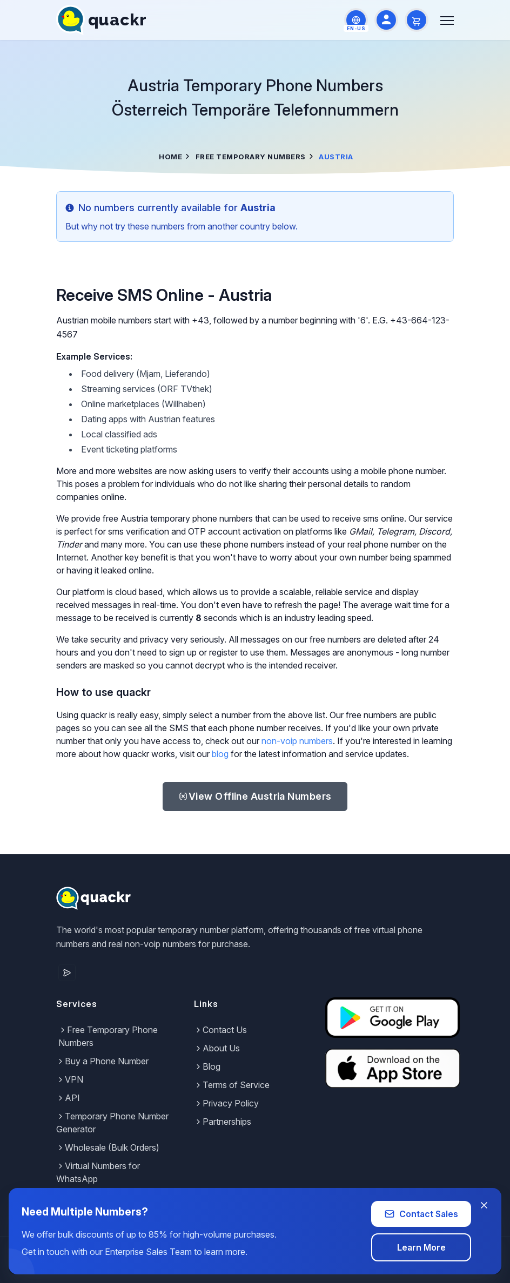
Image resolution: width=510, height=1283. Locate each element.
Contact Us (220, 1029)
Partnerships (222, 1121)
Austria (254, 796)
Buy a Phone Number (102, 1061)
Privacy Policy (226, 1103)
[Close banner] (484, 1205)
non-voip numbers (297, 740)
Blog (207, 1066)
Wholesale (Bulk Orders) (107, 1147)
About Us (217, 1048)
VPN (69, 1079)
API (68, 1097)
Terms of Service (232, 1084)
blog (220, 753)
